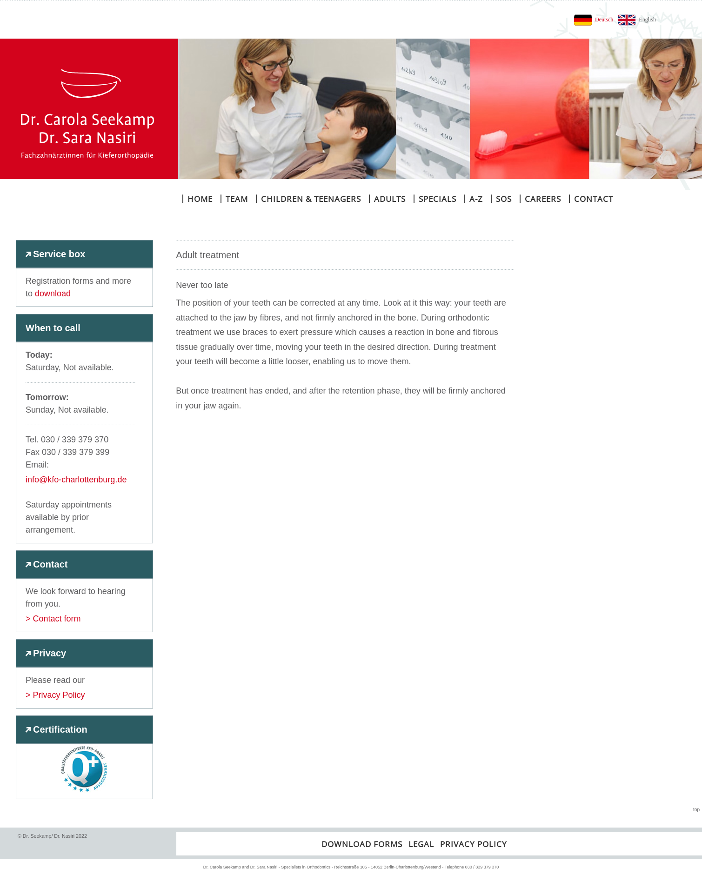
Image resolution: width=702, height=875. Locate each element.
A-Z (472, 198)
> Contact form (53, 618)
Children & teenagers (307, 198)
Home (197, 198)
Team (233, 198)
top (696, 809)
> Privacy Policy (55, 695)
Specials (434, 198)
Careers (539, 198)
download (53, 293)
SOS (500, 198)
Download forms (361, 844)
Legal (421, 844)
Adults (386, 198)
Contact (590, 198)
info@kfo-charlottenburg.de (76, 479)
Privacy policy (473, 844)
